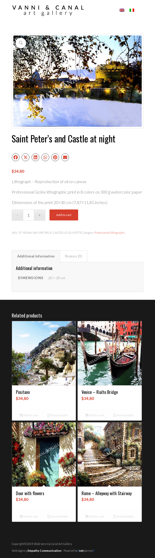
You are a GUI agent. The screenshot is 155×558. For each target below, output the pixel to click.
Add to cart (63, 215)
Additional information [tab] (36, 256)
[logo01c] (64, 10)
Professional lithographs (110, 232)
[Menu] (140, 10)
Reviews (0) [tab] (73, 256)
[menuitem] (140, 10)
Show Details (57, 415)
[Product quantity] (28, 215)
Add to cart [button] (29, 415)
